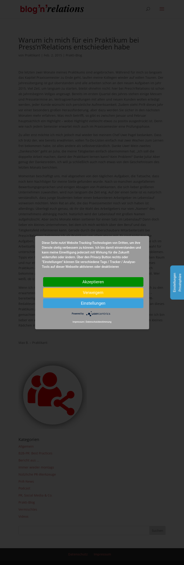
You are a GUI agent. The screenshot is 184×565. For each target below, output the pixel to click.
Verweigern (93, 292)
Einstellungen (93, 303)
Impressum (78, 322)
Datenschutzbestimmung (98, 322)
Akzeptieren (93, 281)
